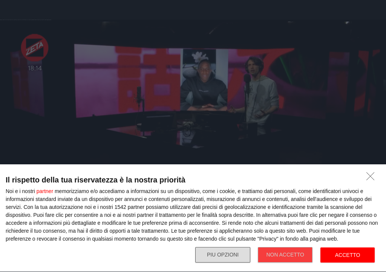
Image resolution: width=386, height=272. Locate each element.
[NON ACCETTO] (372, 178)
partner (45, 191)
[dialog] (193, 218)
